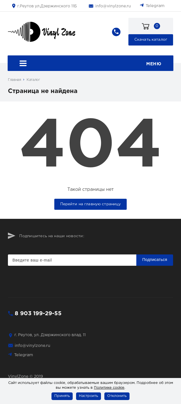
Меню (90, 64)
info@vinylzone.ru (113, 6)
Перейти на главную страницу (90, 204)
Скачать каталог (150, 39)
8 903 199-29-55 (38, 313)
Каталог (33, 79)
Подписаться (154, 259)
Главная (14, 79)
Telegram (155, 6)
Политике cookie (109, 387)
